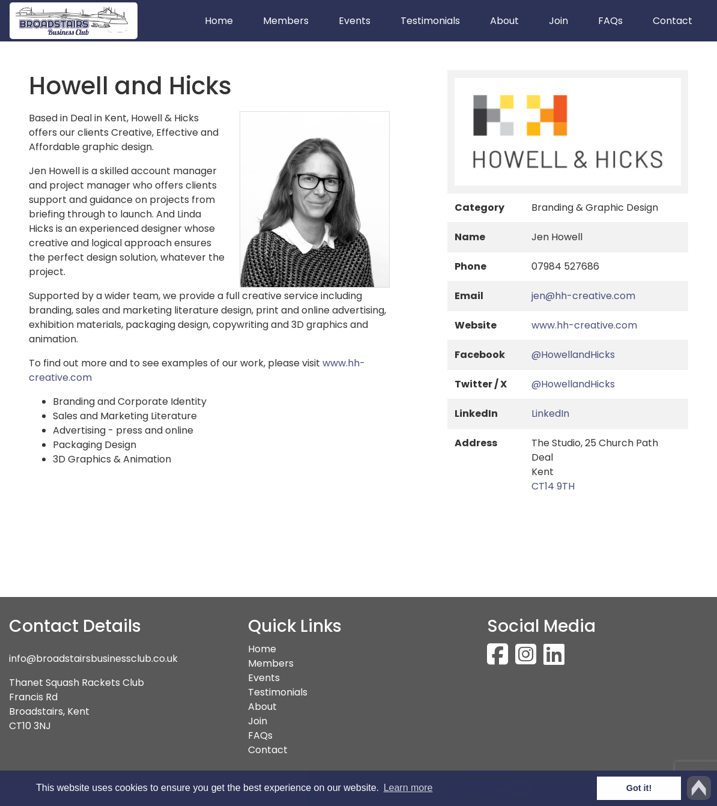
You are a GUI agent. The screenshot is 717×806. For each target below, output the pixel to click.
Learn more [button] (408, 788)
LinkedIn (550, 413)
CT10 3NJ (30, 726)
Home (226, 20)
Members (286, 21)
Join (558, 21)
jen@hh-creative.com (583, 296)
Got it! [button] (639, 788)
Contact (672, 21)
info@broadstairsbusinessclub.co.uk (93, 658)
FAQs (610, 21)
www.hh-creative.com (584, 325)
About (504, 21)
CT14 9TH (553, 486)
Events (355, 21)
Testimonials (430, 21)
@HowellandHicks (573, 355)
